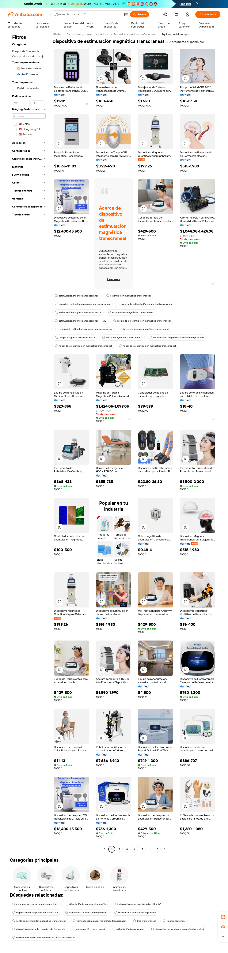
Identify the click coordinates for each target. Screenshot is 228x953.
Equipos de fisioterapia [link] (175, 34)
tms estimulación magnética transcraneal (144, 329)
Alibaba (56, 34)
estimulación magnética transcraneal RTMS (80, 320)
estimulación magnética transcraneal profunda (177, 337)
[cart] (177, 15)
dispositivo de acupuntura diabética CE (138, 904)
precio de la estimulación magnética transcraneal (142, 320)
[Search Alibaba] (87, 14)
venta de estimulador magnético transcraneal (39, 920)
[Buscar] (139, 14)
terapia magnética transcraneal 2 (75, 337)
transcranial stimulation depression (86, 912)
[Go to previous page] (104, 849)
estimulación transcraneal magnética (34, 904)
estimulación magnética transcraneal (77, 295)
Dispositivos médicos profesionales (135, 34)
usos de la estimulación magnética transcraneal (82, 304)
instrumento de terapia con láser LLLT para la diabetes (43, 937)
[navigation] (29, 442)
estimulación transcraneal (89, 929)
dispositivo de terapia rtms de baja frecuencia (38, 929)
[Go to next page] (165, 849)
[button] (126, 14)
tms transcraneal (144, 920)
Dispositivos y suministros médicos (87, 34)
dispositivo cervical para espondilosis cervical (177, 929)
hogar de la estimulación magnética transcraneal (83, 345)
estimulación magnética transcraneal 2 (78, 312)
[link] (223, 917)
